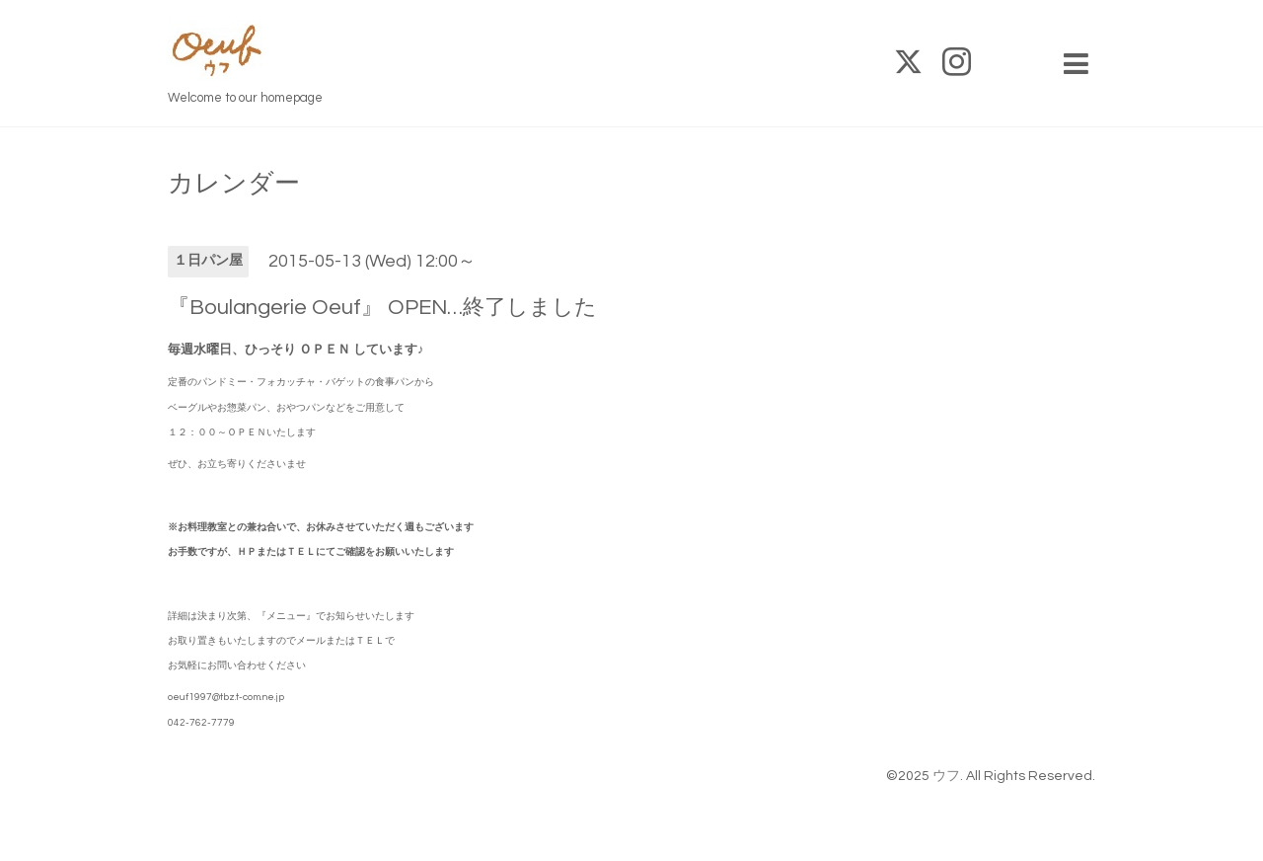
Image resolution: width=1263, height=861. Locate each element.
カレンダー (234, 183)
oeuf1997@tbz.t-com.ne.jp (226, 697)
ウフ (946, 776)
